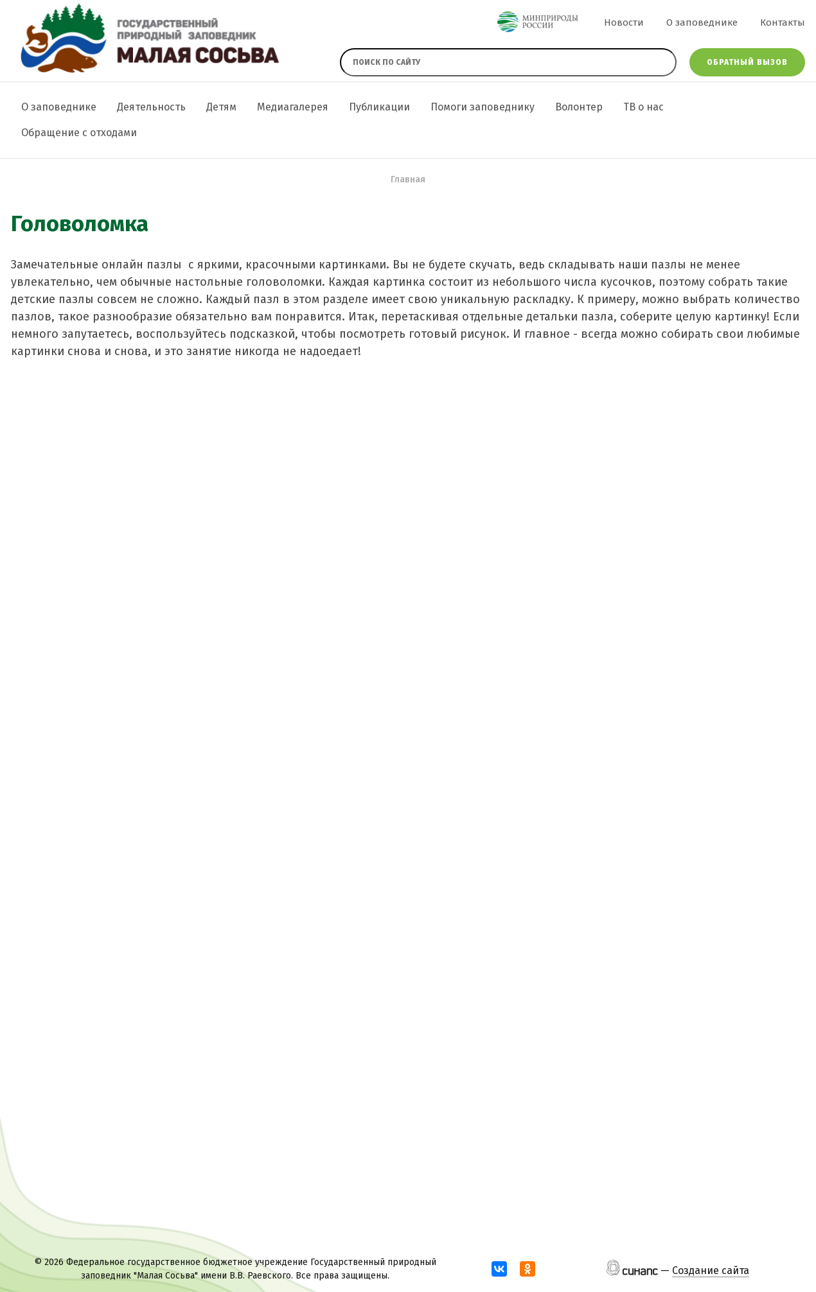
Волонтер (579, 107)
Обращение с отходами (79, 133)
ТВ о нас (643, 107)
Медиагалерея (292, 107)
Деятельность (151, 107)
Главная (408, 179)
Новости (624, 22)
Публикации (379, 107)
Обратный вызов (747, 62)
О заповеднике (702, 22)
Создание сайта (710, 1270)
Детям (221, 107)
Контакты (782, 22)
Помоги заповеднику (482, 107)
